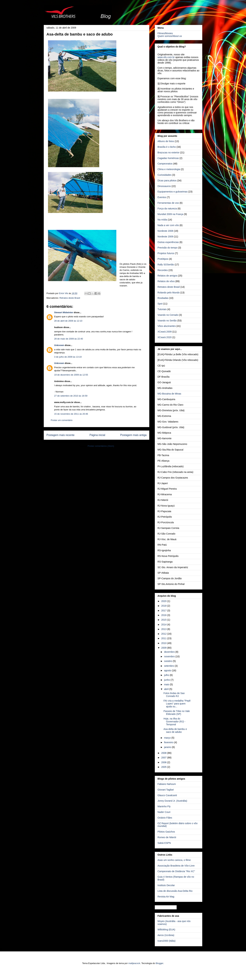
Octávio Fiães (165, 817)
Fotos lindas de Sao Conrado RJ (174, 694)
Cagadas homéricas (168, 158)
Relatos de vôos (166, 281)
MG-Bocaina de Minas (169, 393)
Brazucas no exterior (168, 152)
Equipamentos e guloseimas (173, 191)
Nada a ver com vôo (168, 225)
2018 (164, 605)
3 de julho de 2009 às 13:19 (67, 357)
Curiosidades (165, 175)
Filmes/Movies (165, 33)
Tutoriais (162, 309)
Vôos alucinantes (167, 326)
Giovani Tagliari (166, 789)
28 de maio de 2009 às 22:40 (68, 338)
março (167, 737)
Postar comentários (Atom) (101, 446)
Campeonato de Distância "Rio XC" (176, 871)
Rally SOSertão (166, 264)
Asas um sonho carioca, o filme (174, 860)
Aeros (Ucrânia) (166, 935)
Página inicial (97, 435)
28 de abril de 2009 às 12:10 (68, 321)
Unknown (59, 345)
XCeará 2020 (165, 337)
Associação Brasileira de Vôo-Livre (176, 865)
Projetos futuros (166, 253)
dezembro (169, 651)
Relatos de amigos (167, 275)
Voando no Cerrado (168, 315)
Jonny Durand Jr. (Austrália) (172, 800)
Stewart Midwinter (63, 312)
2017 (164, 610)
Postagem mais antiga (133, 435)
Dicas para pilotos (167, 180)
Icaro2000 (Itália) (166, 940)
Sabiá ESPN (164, 843)
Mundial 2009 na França (170, 214)
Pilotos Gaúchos (166, 831)
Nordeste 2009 (165, 236)
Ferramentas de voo (168, 203)
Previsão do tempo (167, 247)
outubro (168, 661)
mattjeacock (134, 963)
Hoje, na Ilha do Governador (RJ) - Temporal (174, 721)
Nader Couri (164, 812)
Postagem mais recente (60, 435)
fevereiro (169, 742)
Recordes (163, 270)
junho (167, 679)
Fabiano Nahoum (167, 784)
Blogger (159, 963)
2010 (164, 643)
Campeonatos (165, 163)
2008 (164, 753)
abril (166, 689)
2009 (164, 647)
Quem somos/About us (170, 36)
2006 (164, 762)
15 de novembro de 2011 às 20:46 (71, 414)
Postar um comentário (61, 420)
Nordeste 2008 (165, 231)
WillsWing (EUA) (166, 929)
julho (167, 675)
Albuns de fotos (166, 141)
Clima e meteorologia (169, 169)
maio (167, 684)
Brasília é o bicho (167, 147)
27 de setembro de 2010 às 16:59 (70, 395)
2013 (164, 629)
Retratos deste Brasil (69, 298)
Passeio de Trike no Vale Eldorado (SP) (176, 712)
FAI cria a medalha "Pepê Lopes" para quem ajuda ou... (176, 703)
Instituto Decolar (166, 885)
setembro (169, 665)
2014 (164, 624)
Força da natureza (167, 208)
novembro (169, 656)
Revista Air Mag (166, 896)
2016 (164, 615)
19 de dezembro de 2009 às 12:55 (71, 374)
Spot (160, 303)
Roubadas (163, 298)
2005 (164, 767)
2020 (164, 601)
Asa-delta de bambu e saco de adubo (175, 730)
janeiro (168, 747)
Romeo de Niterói (167, 837)
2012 (164, 633)
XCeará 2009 (165, 331)
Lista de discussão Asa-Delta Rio (175, 891)
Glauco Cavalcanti (167, 795)
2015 (164, 619)
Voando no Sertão (167, 320)
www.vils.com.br (166, 57)
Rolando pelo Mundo (169, 292)
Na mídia (162, 219)
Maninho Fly (164, 806)
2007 (164, 757)
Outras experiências (168, 242)
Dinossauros (164, 186)
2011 (164, 638)
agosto (168, 670)
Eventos (162, 197)
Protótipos (163, 259)
